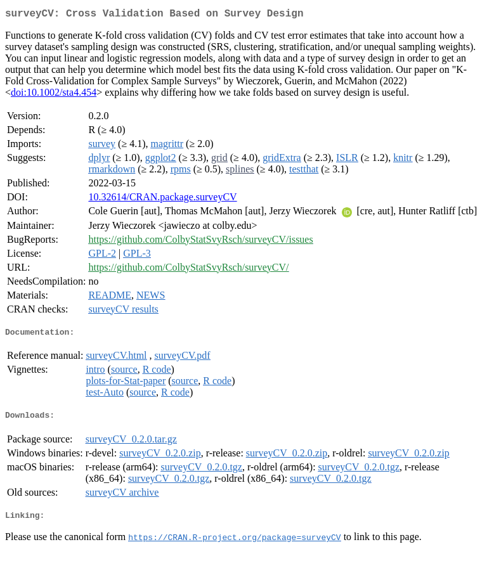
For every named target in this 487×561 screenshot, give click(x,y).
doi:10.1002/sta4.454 (53, 94)
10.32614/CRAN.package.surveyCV (162, 199)
